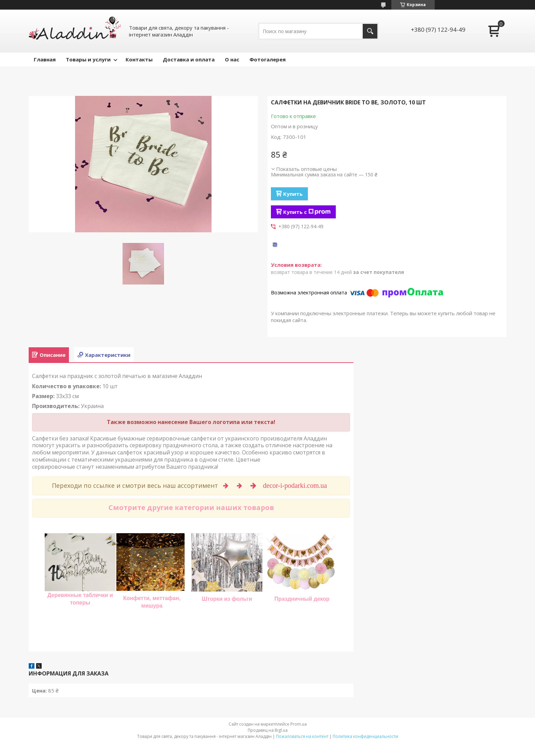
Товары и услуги (88, 59)
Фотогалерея (267, 59)
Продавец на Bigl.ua (268, 730)
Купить (293, 193)
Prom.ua (298, 724)
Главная (45, 59)
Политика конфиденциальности (365, 736)
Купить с (307, 211)
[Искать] (370, 31)
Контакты (139, 59)
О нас (232, 59)
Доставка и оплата (189, 59)
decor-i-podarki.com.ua (296, 485)
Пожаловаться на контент (302, 736)
